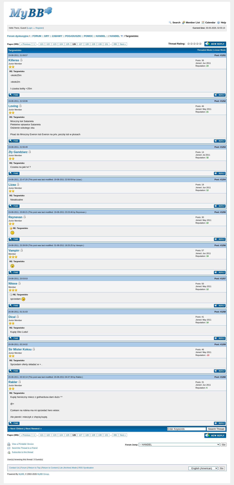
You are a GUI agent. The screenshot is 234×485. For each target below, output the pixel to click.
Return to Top (34, 468)
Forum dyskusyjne (17, 36)
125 (67, 44)
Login (30, 28)
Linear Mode (220, 50)
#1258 (223, 312)
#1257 (223, 278)
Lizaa (78, 179)
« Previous (25, 44)
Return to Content (50, 468)
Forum (24, 468)
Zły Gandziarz (18, 152)
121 (41, 44)
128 (87, 44)
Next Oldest (16, 428)
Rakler (79, 377)
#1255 (223, 212)
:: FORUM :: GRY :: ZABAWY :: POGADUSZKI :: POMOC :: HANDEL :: (69, 36)
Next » (123, 44)
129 (93, 44)
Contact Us (14, 468)
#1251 (223, 55)
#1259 (223, 344)
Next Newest (33, 428)
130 (100, 44)
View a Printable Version (23, 444)
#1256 (223, 245)
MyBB (21, 474)
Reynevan (80, 212)
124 (61, 44)
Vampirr (79, 245)
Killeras (14, 60)
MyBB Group (43, 474)
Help (221, 22)
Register (39, 28)
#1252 (223, 101)
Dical (12, 316)
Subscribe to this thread (22, 452)
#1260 (223, 377)
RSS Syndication (86, 468)
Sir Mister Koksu (20, 349)
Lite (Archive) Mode (68, 468)
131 (106, 44)
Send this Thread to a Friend (24, 448)
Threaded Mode (204, 50)
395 (115, 44)
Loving (13, 106)
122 (48, 44)
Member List (191, 22)
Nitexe (13, 283)
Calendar (208, 22)
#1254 (223, 179)
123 (54, 44)
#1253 (223, 147)
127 (80, 44)
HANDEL (115, 36)
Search (174, 22)
